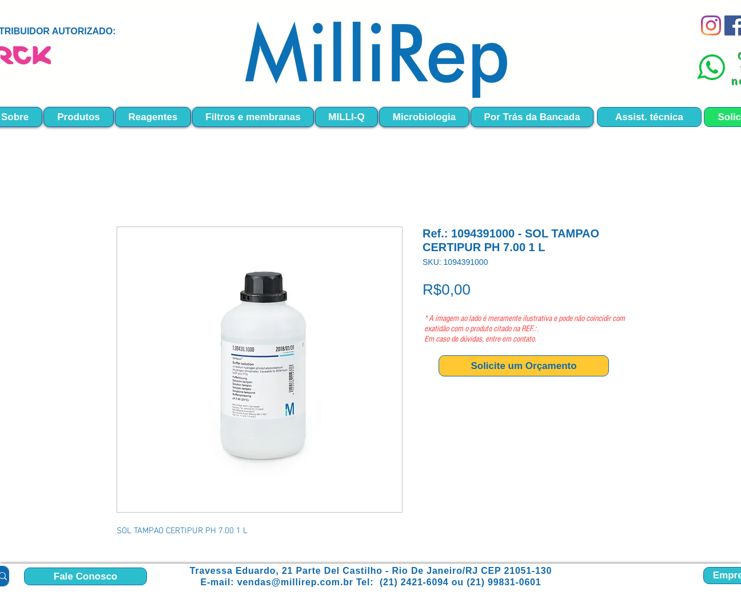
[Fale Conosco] (85, 576)
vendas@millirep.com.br (295, 582)
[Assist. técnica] (649, 117)
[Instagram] (711, 25)
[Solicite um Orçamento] (524, 365)
